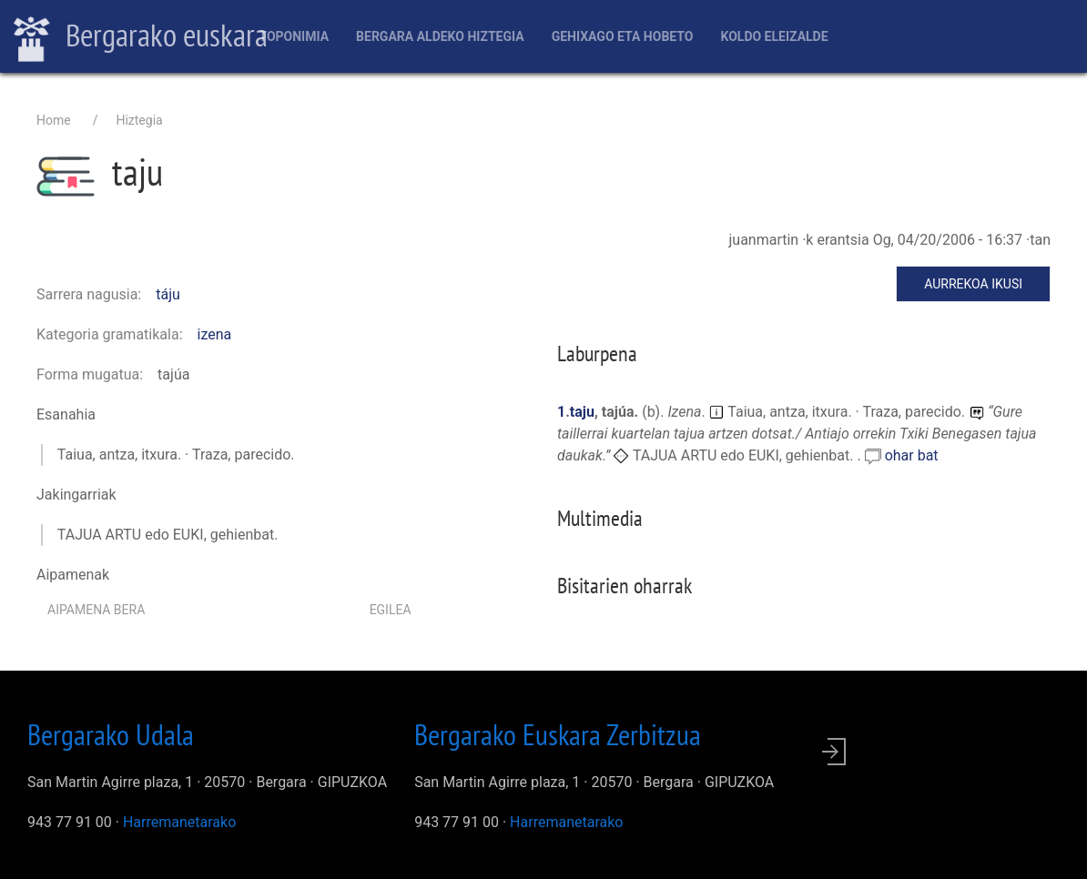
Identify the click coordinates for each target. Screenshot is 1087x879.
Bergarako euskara (141, 37)
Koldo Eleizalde (774, 36)
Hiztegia (139, 120)
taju (582, 411)
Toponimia (294, 36)
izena (215, 334)
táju (168, 294)
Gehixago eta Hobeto (623, 36)
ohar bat (912, 455)
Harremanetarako (179, 822)
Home (53, 120)
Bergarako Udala (110, 734)
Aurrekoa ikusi (973, 284)
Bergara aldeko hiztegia (440, 36)
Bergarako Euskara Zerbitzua (557, 734)
